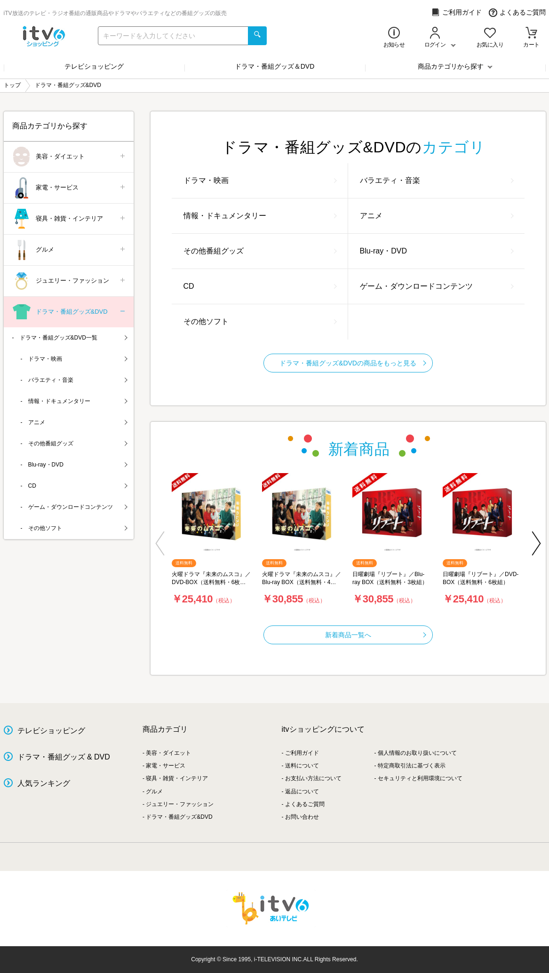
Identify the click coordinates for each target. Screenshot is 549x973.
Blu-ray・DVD (437, 251)
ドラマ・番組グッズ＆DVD (275, 66)
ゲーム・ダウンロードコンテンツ (437, 286)
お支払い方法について (313, 778)
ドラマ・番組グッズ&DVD (69, 312)
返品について (302, 791)
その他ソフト (260, 321)
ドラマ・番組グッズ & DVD (63, 757)
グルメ (69, 250)
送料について (302, 765)
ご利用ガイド (456, 12)
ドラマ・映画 (260, 180)
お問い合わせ (302, 817)
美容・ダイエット (69, 156)
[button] (160, 543)
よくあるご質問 (517, 12)
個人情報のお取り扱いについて (417, 753)
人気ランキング (43, 783)
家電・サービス (69, 187)
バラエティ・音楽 (437, 180)
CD (260, 286)
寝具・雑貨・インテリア (69, 218)
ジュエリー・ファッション (69, 281)
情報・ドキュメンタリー (260, 216)
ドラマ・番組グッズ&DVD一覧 (73, 337)
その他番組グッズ (260, 251)
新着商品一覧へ (375, 635)
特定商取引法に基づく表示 (412, 765)
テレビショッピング (94, 66)
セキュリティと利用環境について (420, 778)
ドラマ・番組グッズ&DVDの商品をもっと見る (352, 363)
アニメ (437, 216)
